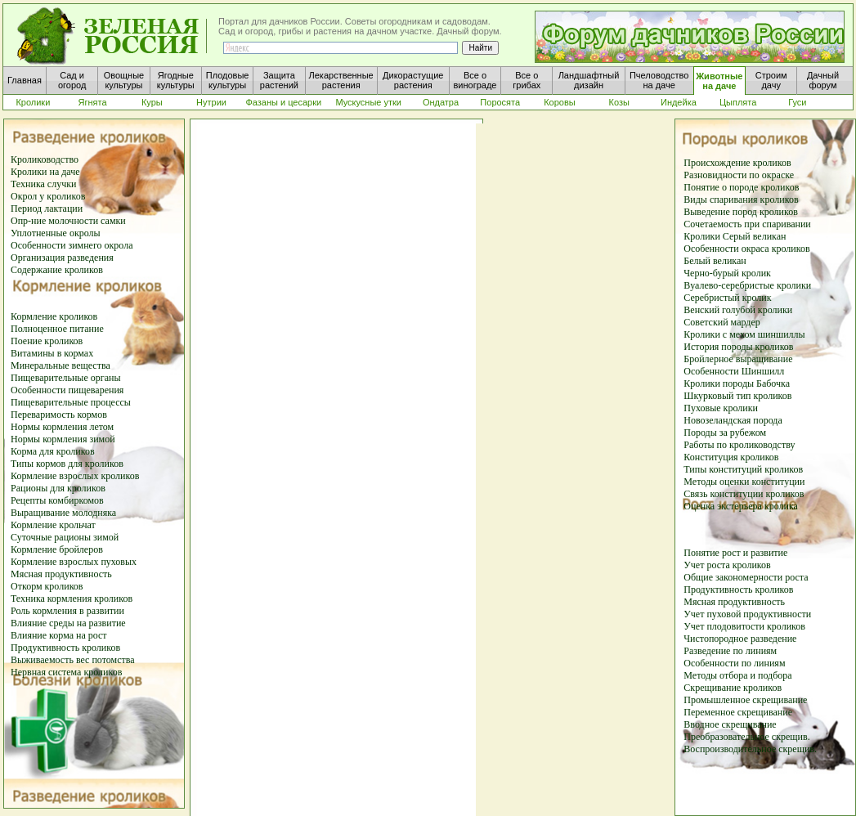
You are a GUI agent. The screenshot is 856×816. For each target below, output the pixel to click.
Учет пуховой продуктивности (747, 614)
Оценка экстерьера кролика (740, 506)
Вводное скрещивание (729, 724)
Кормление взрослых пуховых (74, 561)
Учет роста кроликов (726, 565)
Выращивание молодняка (63, 512)
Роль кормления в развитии (67, 610)
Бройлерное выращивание (737, 359)
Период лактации (47, 208)
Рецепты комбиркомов (57, 500)
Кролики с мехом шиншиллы (743, 334)
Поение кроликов (47, 341)
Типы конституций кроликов (743, 469)
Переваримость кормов (59, 414)
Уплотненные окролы (56, 233)
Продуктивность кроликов (65, 647)
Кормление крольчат (53, 525)
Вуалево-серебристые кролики (747, 285)
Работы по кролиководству (739, 445)
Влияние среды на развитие (68, 623)
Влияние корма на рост (59, 635)
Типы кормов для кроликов (67, 463)
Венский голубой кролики (737, 310)
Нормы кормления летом (62, 427)
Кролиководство (44, 159)
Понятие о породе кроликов (741, 187)
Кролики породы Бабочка (736, 383)
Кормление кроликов (54, 316)
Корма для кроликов (53, 451)
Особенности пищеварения (67, 390)
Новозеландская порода (732, 420)
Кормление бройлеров (57, 549)
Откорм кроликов (47, 586)
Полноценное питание (57, 328)
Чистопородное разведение (739, 638)
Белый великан (714, 261)
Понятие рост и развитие (735, 552)
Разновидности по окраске (738, 175)
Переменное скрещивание (737, 712)
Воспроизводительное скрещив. (750, 749)
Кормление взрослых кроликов (75, 476)
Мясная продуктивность (61, 574)
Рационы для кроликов (58, 488)
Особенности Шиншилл (733, 371)
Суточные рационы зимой (65, 537)
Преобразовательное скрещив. (746, 736)
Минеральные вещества (60, 365)
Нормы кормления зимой (63, 439)
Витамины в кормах (52, 353)
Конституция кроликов (730, 457)
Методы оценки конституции (743, 481)
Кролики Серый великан (734, 236)
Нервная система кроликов (66, 672)
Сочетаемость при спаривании (746, 224)
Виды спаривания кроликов (740, 199)
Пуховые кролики (720, 408)
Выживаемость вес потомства (73, 660)
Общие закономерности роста (745, 577)
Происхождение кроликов (737, 162)
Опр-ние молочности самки (68, 220)
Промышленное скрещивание (745, 700)
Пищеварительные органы (65, 377)
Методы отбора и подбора (737, 675)
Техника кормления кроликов (71, 598)
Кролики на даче (45, 171)
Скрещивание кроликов (732, 687)
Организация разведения (62, 257)
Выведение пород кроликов (740, 211)
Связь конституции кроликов (743, 494)
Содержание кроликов (57, 270)
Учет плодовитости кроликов (744, 626)
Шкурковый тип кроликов (737, 395)
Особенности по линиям (734, 663)
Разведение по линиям (730, 651)
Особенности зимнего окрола (72, 245)
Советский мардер (721, 322)
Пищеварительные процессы (71, 402)
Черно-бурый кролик (727, 273)
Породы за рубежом (724, 432)
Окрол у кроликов (48, 196)
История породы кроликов (738, 346)
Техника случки (43, 184)
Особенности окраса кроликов (746, 248)
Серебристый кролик (727, 297)
